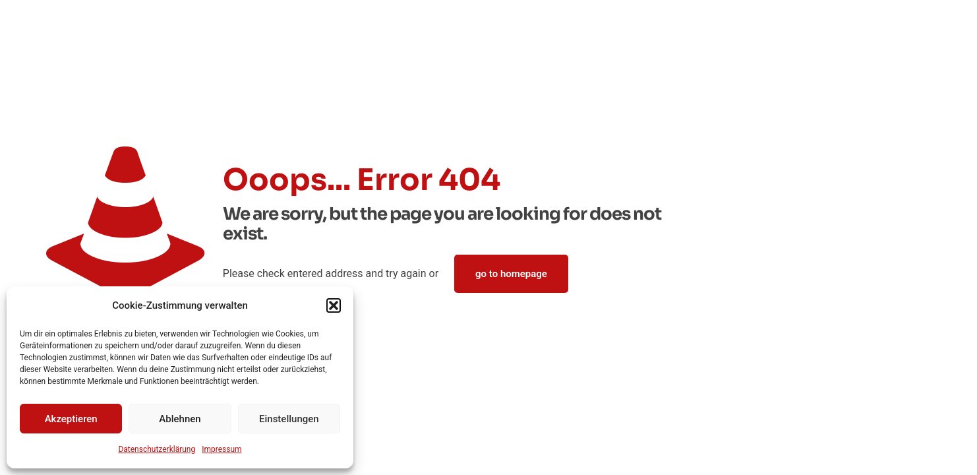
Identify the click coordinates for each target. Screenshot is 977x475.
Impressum (221, 449)
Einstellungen (289, 419)
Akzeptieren (71, 419)
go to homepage (511, 274)
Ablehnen (179, 419)
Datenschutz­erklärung (156, 449)
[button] (333, 305)
